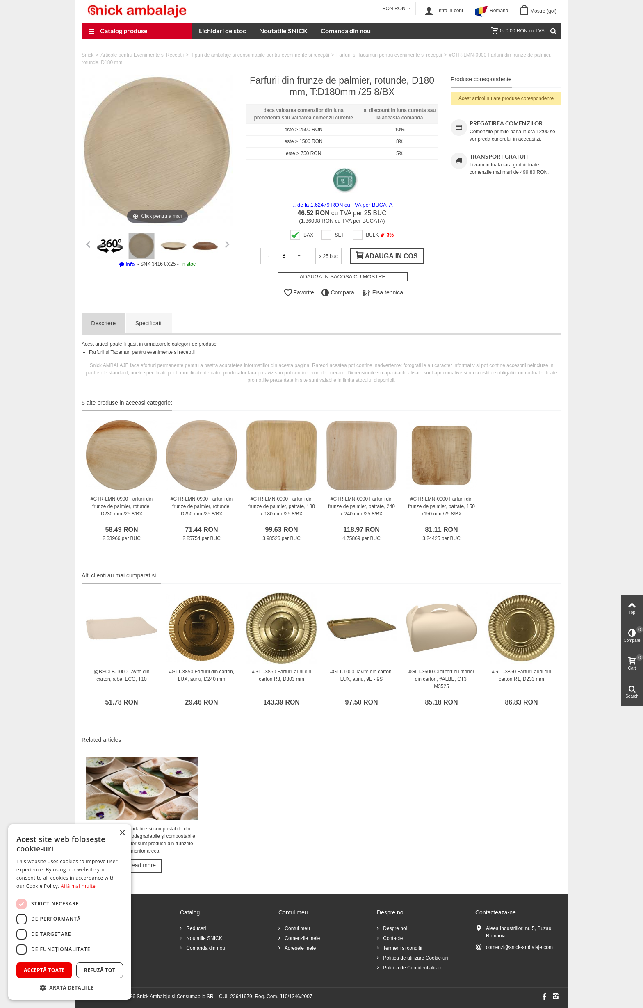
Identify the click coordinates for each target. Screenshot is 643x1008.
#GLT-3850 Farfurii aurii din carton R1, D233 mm (521, 675)
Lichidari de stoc (222, 30)
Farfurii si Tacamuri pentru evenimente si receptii (389, 55)
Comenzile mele (301, 938)
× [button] (122, 833)
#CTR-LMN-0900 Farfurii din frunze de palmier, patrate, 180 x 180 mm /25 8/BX (281, 506)
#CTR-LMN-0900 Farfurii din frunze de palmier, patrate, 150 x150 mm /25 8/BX (441, 506)
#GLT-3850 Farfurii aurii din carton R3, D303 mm (281, 675)
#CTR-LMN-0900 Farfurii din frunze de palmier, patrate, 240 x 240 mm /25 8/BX (361, 506)
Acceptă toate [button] (44, 970)
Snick (87, 55)
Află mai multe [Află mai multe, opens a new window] (78, 886)
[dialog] (69, 912)
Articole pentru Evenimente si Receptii (142, 55)
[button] (69, 987)
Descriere (103, 323)
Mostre (543, 11)
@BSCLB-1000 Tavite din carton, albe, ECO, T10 (121, 675)
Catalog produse (118, 31)
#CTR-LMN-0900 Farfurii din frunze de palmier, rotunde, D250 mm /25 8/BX (202, 506)
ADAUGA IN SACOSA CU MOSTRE (343, 277)
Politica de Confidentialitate (412, 968)
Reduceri (195, 928)
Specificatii (149, 323)
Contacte (392, 938)
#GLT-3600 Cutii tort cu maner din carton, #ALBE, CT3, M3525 (441, 679)
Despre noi (394, 928)
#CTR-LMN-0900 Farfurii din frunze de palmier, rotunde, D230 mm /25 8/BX (122, 506)
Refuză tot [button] (99, 970)
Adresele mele (299, 948)
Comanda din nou (346, 30)
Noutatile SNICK (283, 30)
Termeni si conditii (402, 948)
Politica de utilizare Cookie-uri (415, 958)
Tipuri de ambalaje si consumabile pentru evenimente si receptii (260, 55)
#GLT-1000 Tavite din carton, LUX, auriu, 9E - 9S (361, 675)
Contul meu (296, 928)
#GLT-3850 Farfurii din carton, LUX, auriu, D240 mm (201, 675)
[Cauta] (553, 30)
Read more (142, 865)
